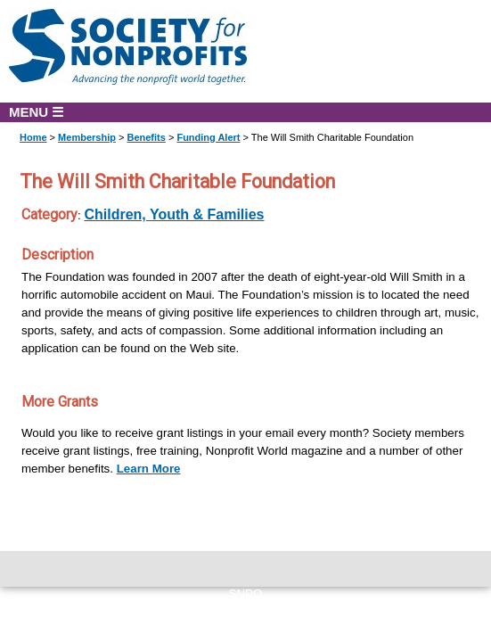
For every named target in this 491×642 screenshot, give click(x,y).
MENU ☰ (36, 111)
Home (33, 137)
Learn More (149, 468)
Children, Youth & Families (174, 214)
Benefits (146, 137)
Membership (87, 137)
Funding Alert (208, 137)
